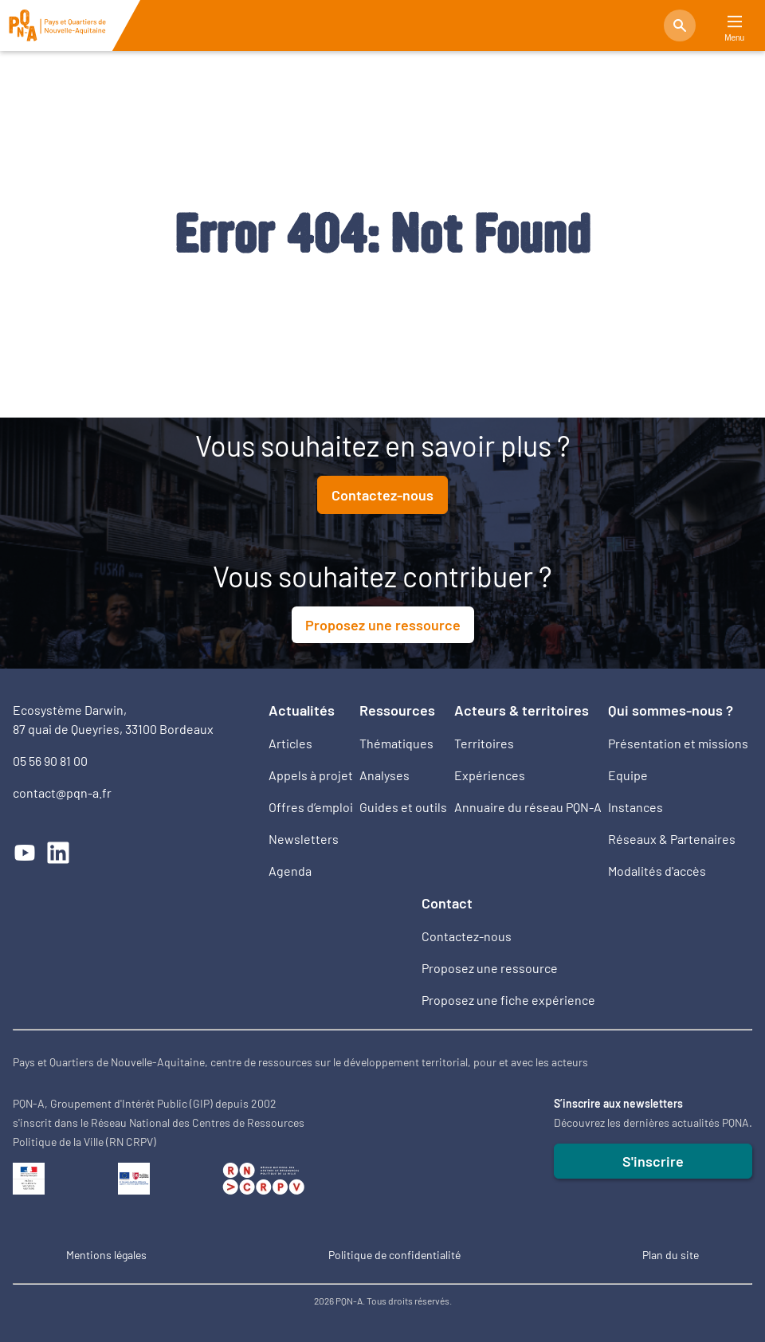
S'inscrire (653, 1161)
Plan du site (670, 1255)
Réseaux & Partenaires (672, 838)
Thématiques (396, 743)
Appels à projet (311, 775)
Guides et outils (403, 806)
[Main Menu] (735, 22)
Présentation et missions (678, 743)
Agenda (290, 870)
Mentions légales (106, 1255)
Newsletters (304, 838)
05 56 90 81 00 (50, 760)
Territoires (484, 743)
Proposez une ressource (383, 625)
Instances (635, 806)
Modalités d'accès (657, 870)
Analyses (384, 775)
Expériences (489, 775)
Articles (290, 743)
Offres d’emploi (311, 806)
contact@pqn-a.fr (62, 792)
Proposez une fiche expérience (508, 999)
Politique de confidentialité (394, 1255)
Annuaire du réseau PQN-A (528, 806)
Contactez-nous (383, 495)
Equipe (628, 775)
